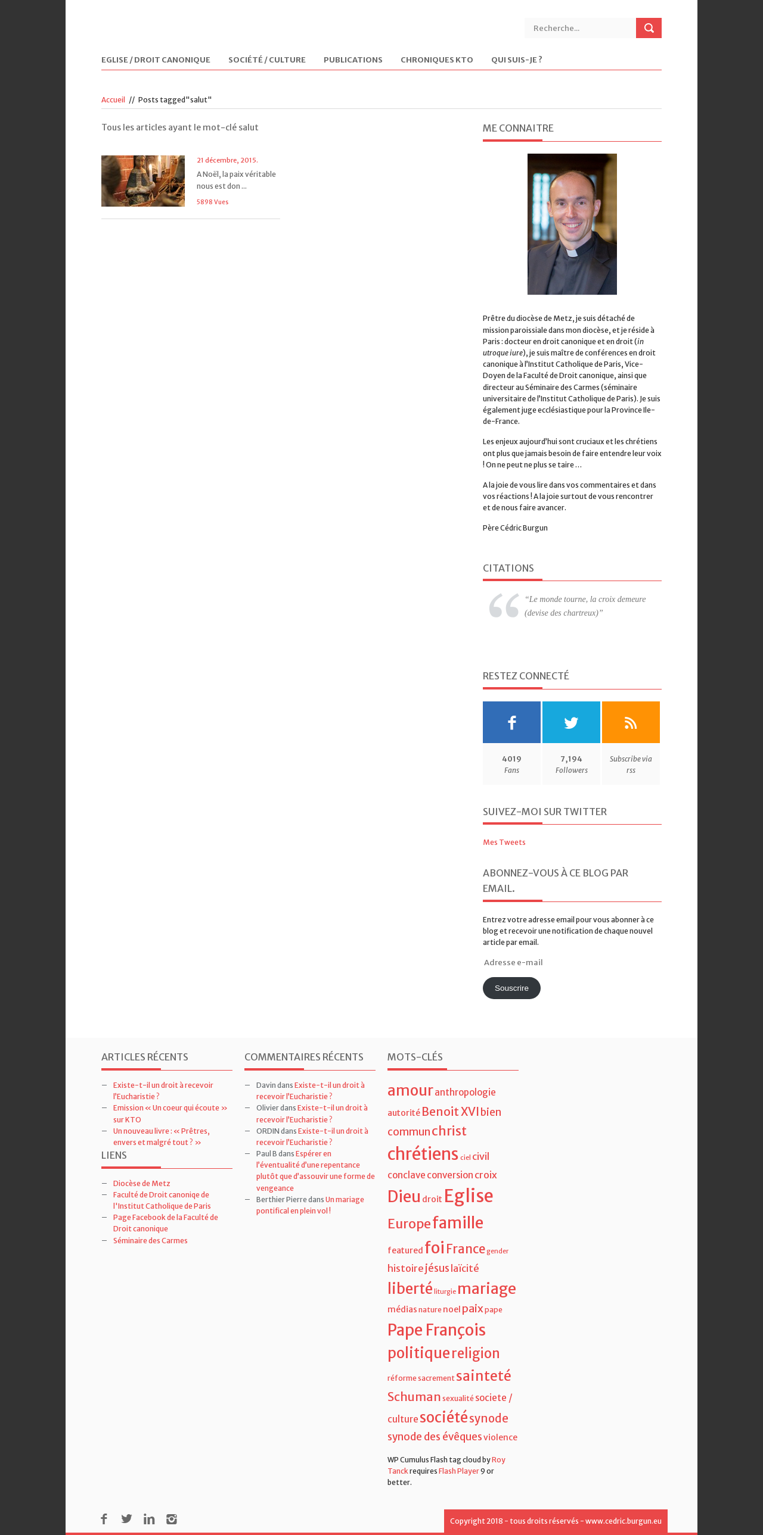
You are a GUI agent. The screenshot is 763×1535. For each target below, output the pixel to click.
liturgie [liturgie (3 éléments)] (445, 1292)
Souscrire (512, 988)
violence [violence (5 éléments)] (500, 1437)
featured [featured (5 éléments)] (405, 1250)
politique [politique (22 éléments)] (418, 1353)
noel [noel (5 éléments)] (452, 1309)
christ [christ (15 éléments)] (449, 1131)
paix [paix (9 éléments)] (472, 1308)
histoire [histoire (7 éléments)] (405, 1268)
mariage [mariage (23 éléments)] (486, 1289)
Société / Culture (267, 60)
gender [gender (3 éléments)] (497, 1251)
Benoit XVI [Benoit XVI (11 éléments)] (450, 1112)
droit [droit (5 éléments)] (432, 1199)
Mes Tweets (504, 842)
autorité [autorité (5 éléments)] (403, 1112)
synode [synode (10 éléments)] (488, 1418)
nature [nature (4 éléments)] (430, 1309)
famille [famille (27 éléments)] (457, 1223)
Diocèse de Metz (141, 1183)
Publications (353, 60)
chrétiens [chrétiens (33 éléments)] (423, 1154)
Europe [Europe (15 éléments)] (409, 1224)
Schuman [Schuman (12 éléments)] (414, 1396)
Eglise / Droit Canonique (155, 60)
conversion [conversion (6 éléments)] (450, 1175)
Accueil (113, 99)
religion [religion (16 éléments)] (475, 1353)
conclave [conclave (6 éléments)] (406, 1175)
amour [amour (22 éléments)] (410, 1090)
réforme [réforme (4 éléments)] (402, 1378)
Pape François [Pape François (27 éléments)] (436, 1330)
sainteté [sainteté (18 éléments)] (483, 1375)
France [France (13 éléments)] (465, 1249)
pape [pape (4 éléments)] (494, 1309)
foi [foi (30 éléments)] (434, 1248)
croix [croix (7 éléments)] (485, 1175)
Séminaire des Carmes (150, 1240)
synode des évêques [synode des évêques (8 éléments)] (434, 1436)
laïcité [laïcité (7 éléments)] (465, 1268)
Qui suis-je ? (516, 60)
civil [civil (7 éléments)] (480, 1156)
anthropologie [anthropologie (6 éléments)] (465, 1092)
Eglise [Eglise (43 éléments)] (468, 1196)
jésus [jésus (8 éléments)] (437, 1268)
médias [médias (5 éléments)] (402, 1309)
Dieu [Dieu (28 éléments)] (404, 1196)
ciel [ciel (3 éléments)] (465, 1158)
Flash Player (459, 1471)
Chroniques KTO (437, 60)
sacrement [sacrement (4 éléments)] (436, 1378)
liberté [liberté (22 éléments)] (410, 1289)
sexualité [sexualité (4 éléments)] (458, 1398)
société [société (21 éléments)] (444, 1417)
